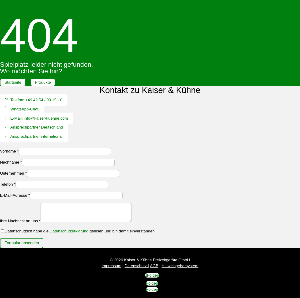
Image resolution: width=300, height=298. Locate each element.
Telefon (7, 184)
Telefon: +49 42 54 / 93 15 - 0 (36, 100)
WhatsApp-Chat (24, 109)
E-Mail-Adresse (15, 195)
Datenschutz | (136, 266)
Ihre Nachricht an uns (20, 221)
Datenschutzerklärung (69, 231)
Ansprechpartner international (36, 136)
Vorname (9, 151)
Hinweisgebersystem (180, 266)
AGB (154, 266)
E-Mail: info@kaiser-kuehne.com (39, 118)
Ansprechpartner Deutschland (36, 127)
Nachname (11, 162)
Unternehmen (13, 173)
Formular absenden (21, 243)
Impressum (111, 266)
